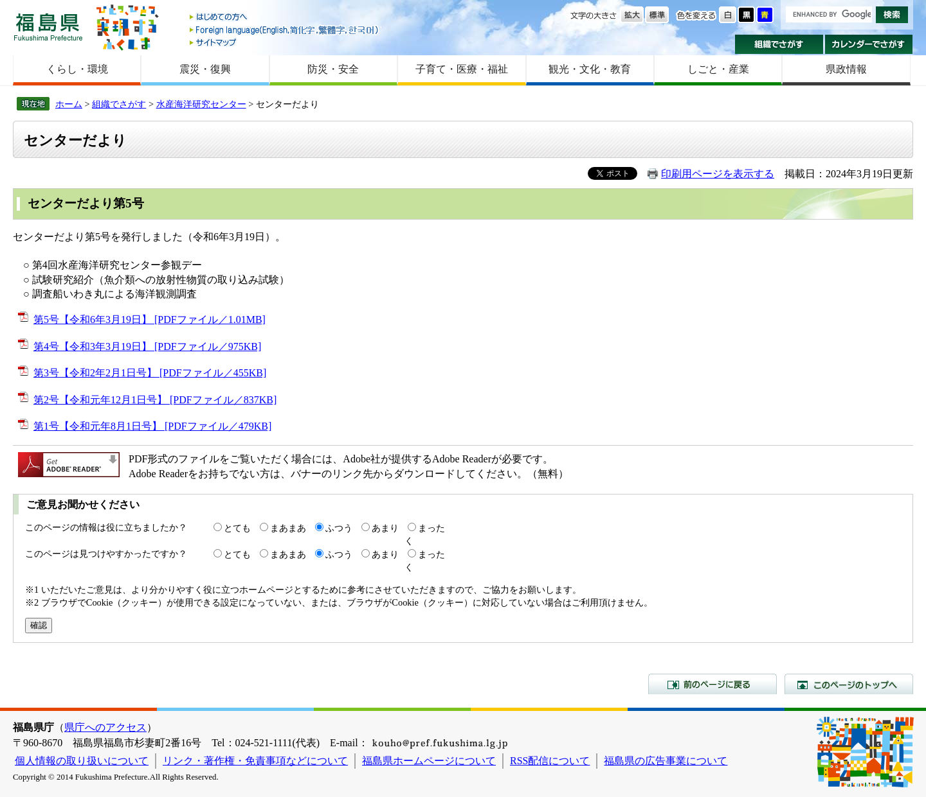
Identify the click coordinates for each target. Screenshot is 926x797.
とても (237, 528)
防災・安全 (333, 69)
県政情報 (846, 69)
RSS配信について (550, 760)
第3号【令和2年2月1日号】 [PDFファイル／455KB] (149, 372)
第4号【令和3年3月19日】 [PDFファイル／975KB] (147, 346)
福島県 (48, 27)
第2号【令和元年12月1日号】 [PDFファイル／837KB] (155, 399)
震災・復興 (205, 69)
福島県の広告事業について (665, 760)
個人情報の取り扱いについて (82, 760)
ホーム (68, 104)
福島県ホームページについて (429, 760)
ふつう (338, 528)
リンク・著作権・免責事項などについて (255, 760)
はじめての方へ (284, 18)
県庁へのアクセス (105, 727)
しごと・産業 (718, 69)
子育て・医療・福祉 (461, 69)
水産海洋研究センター (201, 104)
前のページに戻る (712, 684)
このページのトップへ (849, 684)
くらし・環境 (77, 69)
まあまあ (288, 528)
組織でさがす (779, 44)
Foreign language (284, 30)
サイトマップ (284, 42)
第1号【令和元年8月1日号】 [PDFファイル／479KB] (152, 426)
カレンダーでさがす (869, 44)
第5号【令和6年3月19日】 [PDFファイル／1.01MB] (149, 319)
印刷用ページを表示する (717, 173)
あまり (385, 528)
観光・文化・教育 (590, 69)
